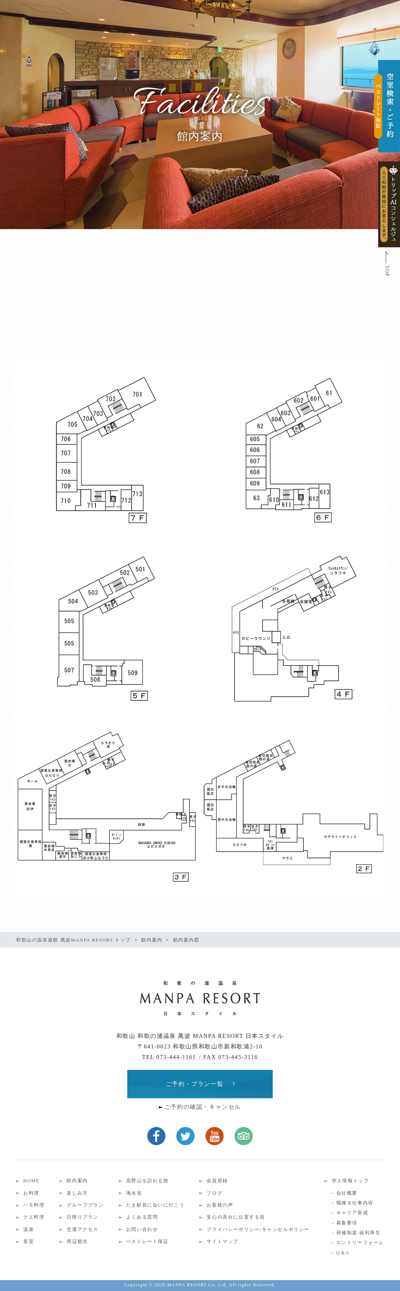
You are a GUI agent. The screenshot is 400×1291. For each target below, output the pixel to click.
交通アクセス (83, 1229)
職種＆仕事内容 (354, 1203)
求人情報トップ (350, 1180)
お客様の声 (220, 1205)
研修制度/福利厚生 (358, 1232)
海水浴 (134, 1193)
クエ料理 (33, 1217)
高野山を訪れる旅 (147, 1180)
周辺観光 (77, 1241)
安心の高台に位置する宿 (236, 1217)
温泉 (28, 1229)
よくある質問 (142, 1217)
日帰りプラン (83, 1217)
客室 (28, 1241)
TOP (387, 271)
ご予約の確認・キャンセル (202, 1107)
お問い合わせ (142, 1229)
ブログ (215, 1193)
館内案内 (77, 1180)
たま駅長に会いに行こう (155, 1205)
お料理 (31, 1193)
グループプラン (85, 1205)
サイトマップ (223, 1241)
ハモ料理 (33, 1205)
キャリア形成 (352, 1212)
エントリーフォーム (360, 1242)
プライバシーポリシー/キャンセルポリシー (258, 1229)
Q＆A (343, 1252)
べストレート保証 (147, 1241)
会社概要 (346, 1193)
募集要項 (346, 1223)
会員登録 (217, 1180)
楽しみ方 (77, 1193)
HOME (31, 1180)
